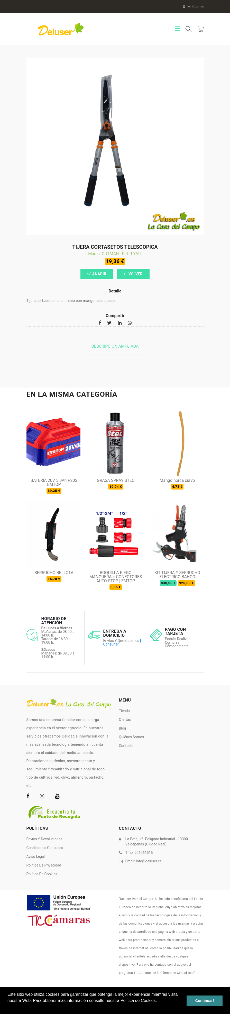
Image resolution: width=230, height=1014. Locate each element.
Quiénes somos (131, 737)
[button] (8, 1007)
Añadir (96, 274)
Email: (143, 861)
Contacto (126, 746)
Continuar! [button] (204, 1001)
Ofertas (125, 719)
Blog (122, 728)
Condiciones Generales (44, 848)
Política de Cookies (41, 874)
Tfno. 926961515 (139, 853)
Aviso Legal (35, 856)
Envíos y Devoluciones (44, 839)
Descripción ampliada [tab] (115, 346)
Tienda (124, 711)
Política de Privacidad (43, 865)
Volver (133, 274)
